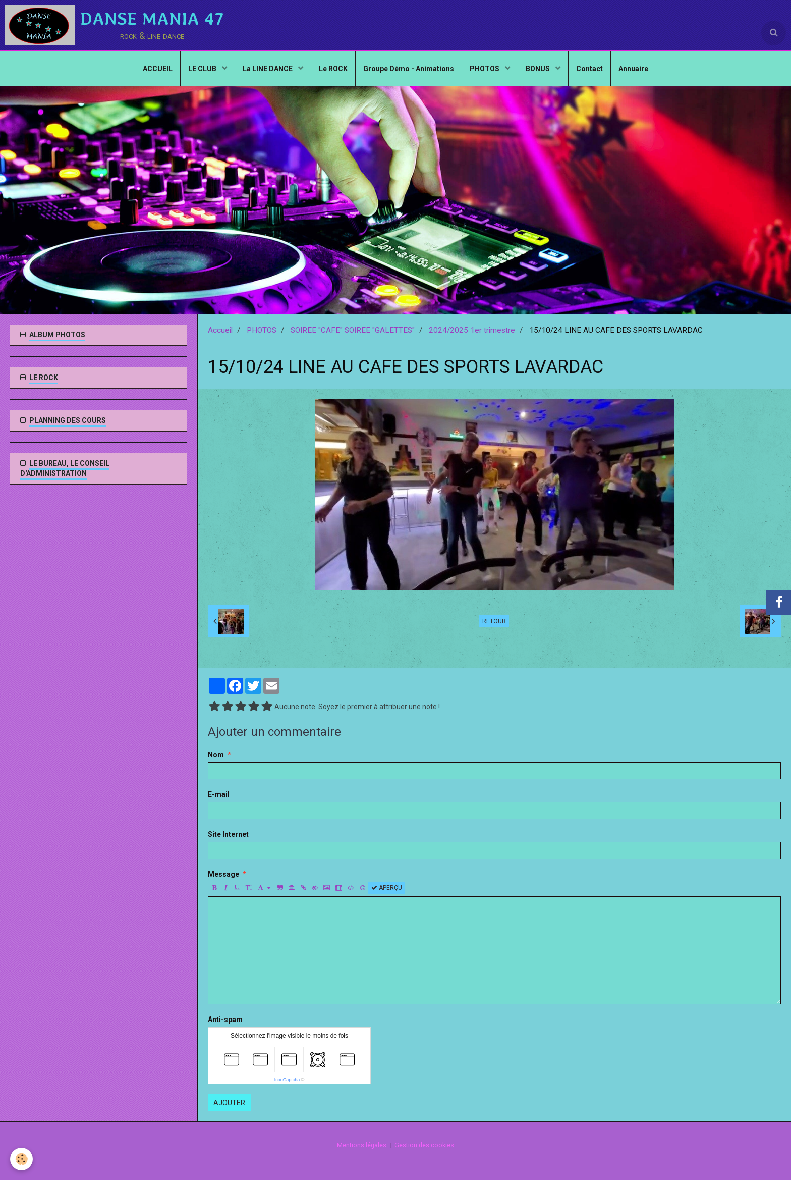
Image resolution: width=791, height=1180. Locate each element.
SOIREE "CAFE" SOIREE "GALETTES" (353, 330)
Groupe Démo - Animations (408, 69)
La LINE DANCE (268, 69)
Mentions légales (361, 1145)
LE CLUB (203, 69)
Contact (589, 69)
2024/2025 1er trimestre (472, 330)
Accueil (220, 330)
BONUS (538, 69)
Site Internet (228, 834)
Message (223, 874)
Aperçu (386, 887)
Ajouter (229, 1103)
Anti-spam (225, 1019)
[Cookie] (21, 1159)
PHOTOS (485, 69)
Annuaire (633, 69)
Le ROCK (333, 69)
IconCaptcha (287, 1079)
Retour (494, 621)
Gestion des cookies (424, 1145)
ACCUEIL (158, 69)
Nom (216, 754)
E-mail (219, 794)
